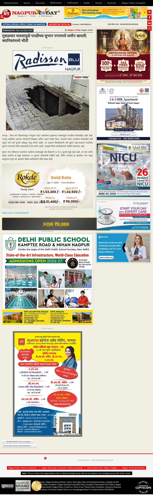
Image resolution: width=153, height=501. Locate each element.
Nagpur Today (74, 30)
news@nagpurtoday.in (81, 490)
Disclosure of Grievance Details (50, 490)
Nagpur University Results (133, 468)
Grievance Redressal (113, 487)
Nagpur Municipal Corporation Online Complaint (62, 468)
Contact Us (68, 487)
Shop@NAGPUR (22, 213)
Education (40, 3)
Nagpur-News (58, 487)
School (98, 3)
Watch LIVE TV (8, 213)
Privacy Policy (90, 487)
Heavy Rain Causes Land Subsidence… (19, 446)
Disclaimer (100, 487)
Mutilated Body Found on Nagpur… (18, 441)
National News (11, 3)
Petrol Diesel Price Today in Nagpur (102, 468)
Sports (26, 3)
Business (111, 3)
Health (86, 3)
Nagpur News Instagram (134, 3)
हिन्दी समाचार (56, 3)
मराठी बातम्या (72, 3)
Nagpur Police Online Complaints (22, 468)
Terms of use (78, 487)
